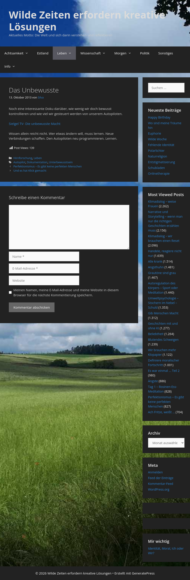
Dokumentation (37, 162)
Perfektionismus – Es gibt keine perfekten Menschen (47, 166)
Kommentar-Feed (160, 484)
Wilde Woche (157, 139)
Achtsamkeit (18, 53)
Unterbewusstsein (61, 162)
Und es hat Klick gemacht (29, 170)
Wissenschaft (95, 53)
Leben (66, 53)
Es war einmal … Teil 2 (164, 371)
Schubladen (156, 168)
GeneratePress (143, 573)
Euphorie (154, 133)
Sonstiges (165, 53)
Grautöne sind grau (162, 273)
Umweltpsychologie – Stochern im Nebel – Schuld (163, 302)
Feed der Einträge (160, 478)
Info (12, 66)
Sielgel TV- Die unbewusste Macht (34, 123)
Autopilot (19, 162)
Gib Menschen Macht (163, 313)
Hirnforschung (22, 158)
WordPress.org (158, 489)
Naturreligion (157, 156)
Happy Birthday (159, 117)
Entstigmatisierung (161, 162)
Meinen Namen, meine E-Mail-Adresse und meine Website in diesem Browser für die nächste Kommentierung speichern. (66, 292)
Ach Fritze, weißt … (161, 412)
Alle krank (155, 261)
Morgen (124, 53)
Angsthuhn (156, 267)
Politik (145, 53)
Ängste (153, 381)
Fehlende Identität (161, 145)
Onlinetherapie (159, 173)
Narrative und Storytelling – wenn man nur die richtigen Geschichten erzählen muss (165, 221)
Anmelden (155, 472)
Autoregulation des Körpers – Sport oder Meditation (163, 288)
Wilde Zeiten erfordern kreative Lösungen (87, 20)
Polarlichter (156, 150)
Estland (42, 53)
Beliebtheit (156, 334)
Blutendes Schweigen (163, 339)
